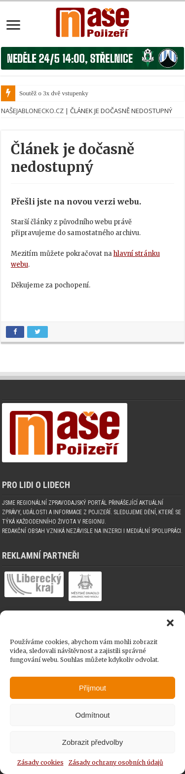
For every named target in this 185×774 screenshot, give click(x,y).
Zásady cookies (40, 762)
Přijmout (92, 688)
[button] (170, 623)
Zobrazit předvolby (92, 742)
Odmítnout (92, 715)
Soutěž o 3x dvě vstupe (49, 93)
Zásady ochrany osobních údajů (116, 762)
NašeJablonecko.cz (32, 110)
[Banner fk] (92, 58)
